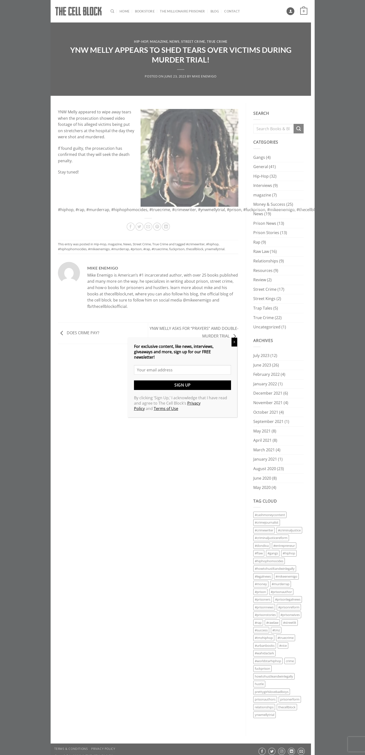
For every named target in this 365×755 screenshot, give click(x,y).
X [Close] (234, 342)
